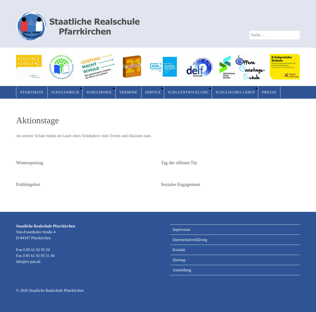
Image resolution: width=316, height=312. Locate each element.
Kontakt (179, 250)
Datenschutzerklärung (190, 240)
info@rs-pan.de (28, 261)
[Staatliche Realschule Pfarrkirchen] (77, 23)
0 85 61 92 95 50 (36, 250)
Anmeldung (182, 270)
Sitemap (179, 260)
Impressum (181, 229)
